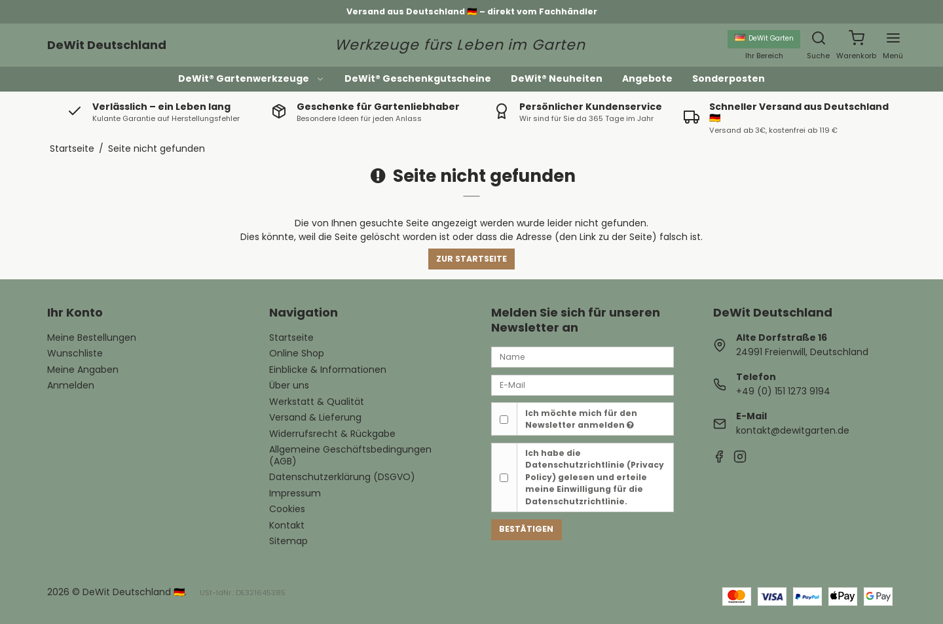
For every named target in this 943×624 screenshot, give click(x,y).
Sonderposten (728, 78)
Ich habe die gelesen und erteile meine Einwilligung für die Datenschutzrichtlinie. (594, 477)
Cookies (287, 508)
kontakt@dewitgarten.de (792, 430)
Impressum (295, 493)
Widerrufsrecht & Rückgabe (332, 433)
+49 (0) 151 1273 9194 (783, 391)
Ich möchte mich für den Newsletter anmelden (581, 418)
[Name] (582, 356)
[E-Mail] (582, 384)
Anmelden (70, 385)
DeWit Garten (764, 38)
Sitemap (288, 540)
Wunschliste (75, 353)
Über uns (289, 385)
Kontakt (287, 525)
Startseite (291, 337)
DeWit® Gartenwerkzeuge (251, 78)
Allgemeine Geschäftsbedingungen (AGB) (350, 455)
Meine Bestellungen (91, 337)
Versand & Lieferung (315, 417)
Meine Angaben (83, 369)
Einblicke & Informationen (327, 369)
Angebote (647, 78)
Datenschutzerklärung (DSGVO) (342, 476)
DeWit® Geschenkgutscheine (417, 78)
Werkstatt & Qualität (316, 401)
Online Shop (296, 353)
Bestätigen (526, 528)
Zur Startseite (471, 258)
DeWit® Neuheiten (556, 78)
